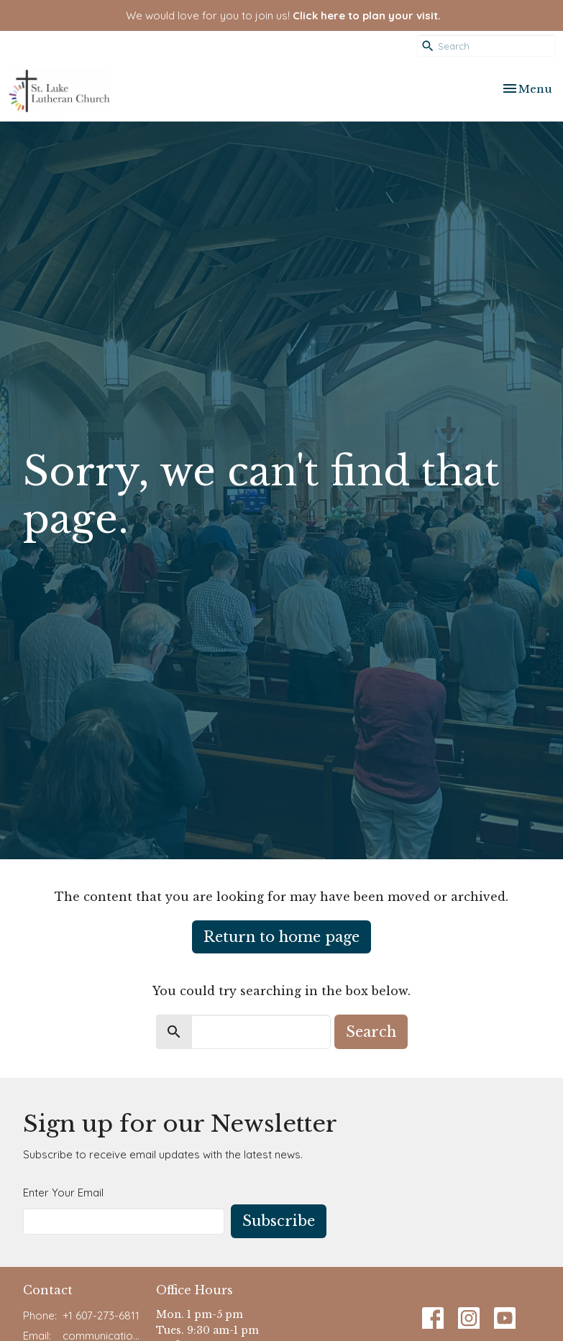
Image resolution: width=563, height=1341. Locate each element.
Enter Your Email (63, 1192)
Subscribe (278, 1221)
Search (371, 1031)
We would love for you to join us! (283, 15)
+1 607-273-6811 (101, 1315)
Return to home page (281, 937)
